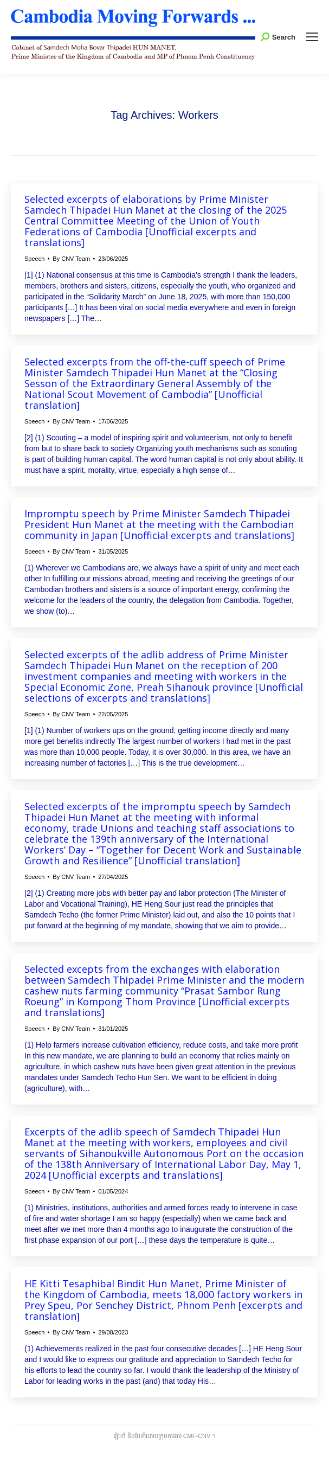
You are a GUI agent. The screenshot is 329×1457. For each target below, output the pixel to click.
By (71, 258)
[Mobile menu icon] (312, 37)
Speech (34, 258)
